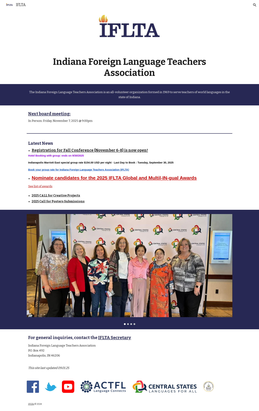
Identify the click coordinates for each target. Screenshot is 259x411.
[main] (129, 67)
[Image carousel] (129, 269)
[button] (254, 5)
